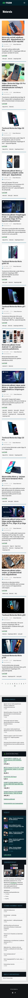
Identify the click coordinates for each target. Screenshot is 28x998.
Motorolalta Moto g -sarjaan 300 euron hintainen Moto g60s (13, 479)
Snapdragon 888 (17, 282)
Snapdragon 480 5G (12, 634)
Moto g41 (4, 412)
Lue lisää (4, 55)
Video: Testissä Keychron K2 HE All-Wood (16, 819)
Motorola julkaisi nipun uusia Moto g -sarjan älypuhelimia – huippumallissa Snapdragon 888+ (14, 388)
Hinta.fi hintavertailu (8, 978)
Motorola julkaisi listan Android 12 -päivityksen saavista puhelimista (11, 347)
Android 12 (4, 366)
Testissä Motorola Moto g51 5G (13, 307)
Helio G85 (4, 410)
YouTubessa (13, 882)
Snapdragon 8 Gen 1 (19, 149)
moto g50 (20, 634)
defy (16, 593)
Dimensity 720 (5, 546)
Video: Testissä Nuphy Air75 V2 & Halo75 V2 (15, 848)
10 (14, 686)
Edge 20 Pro (5, 455)
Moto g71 (16, 412)
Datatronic (11, 754)
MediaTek (10, 410)
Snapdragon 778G (19, 548)
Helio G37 (4, 195)
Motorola (10, 58)
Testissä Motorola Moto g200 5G (12, 262)
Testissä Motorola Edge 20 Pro (13, 439)
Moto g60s (10, 501)
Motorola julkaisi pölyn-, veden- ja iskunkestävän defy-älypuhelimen (12, 572)
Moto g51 (4, 325)
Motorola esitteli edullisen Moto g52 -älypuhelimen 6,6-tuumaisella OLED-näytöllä (13, 39)
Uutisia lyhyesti (9, 699)
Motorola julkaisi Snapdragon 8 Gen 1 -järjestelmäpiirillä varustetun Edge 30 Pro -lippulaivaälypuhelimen (14, 218)
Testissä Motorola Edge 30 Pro (13, 129)
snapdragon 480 (6, 416)
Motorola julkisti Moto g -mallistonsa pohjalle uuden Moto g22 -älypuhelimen (12, 173)
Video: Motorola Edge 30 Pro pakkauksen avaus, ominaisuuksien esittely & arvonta (13, 86)
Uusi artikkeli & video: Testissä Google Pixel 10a (16, 825)
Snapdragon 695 (12, 414)
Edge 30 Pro (5, 106)
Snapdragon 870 (18, 455)
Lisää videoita (7, 855)
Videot (7, 812)
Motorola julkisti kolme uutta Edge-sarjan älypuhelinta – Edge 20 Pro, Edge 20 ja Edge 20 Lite (14, 522)
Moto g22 (10, 195)
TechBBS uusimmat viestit (13, 906)
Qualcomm (4, 414)
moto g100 (19, 676)
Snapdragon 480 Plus (18, 325)
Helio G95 (4, 501)
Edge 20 (12, 546)
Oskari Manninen (17, 44)
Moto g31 (22, 410)
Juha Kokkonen (17, 92)
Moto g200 (4, 282)
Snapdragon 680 (17, 58)
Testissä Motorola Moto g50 (13, 615)
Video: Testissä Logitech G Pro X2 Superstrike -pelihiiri (16, 840)
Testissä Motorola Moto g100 (12, 657)
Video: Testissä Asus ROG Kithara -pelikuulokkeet (16, 833)
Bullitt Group (5, 593)
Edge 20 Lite (17, 546)
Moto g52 (4, 58)
